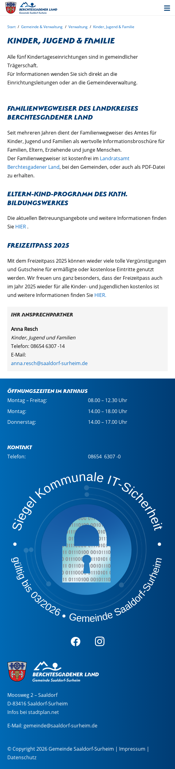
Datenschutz (21, 757)
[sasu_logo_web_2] (31, 8)
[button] (167, 8)
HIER (20, 226)
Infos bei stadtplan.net (33, 712)
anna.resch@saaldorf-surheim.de (49, 363)
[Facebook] (75, 641)
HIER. (100, 295)
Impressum (132, 748)
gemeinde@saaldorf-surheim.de (60, 725)
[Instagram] (100, 641)
